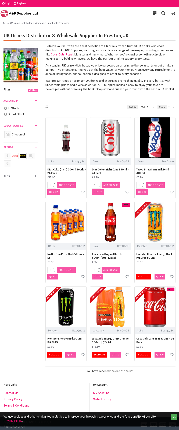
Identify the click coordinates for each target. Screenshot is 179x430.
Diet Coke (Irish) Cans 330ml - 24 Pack (110, 171)
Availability (11, 100)
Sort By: (122, 107)
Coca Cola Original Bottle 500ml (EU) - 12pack (107, 255)
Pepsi (69, 54)
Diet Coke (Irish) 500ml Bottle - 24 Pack (66, 171)
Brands (8, 147)
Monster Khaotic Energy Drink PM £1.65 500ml (154, 255)
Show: (162, 107)
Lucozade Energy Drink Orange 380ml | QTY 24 (110, 338)
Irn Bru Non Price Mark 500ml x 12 (65, 255)
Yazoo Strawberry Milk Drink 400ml (152, 171)
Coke (51, 161)
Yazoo (140, 161)
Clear (34, 90)
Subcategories (13, 125)
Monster (141, 245)
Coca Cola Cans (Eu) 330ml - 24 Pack (155, 338)
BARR (51, 245)
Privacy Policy (12, 420)
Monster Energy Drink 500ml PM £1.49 (64, 338)
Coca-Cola (58, 54)
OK (174, 416)
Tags (6, 176)
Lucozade (98, 329)
